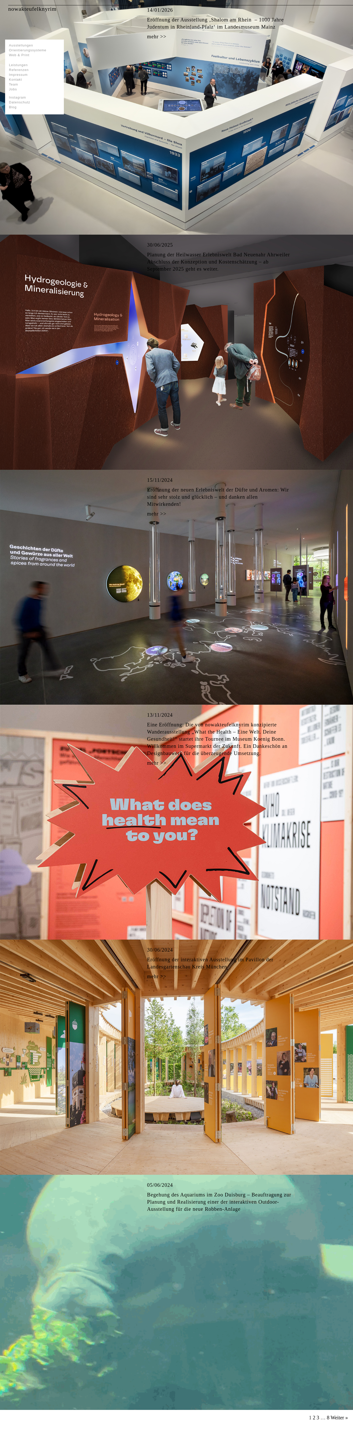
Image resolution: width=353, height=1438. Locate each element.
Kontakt (15, 79)
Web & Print (19, 55)
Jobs (13, 89)
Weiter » (339, 1417)
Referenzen (19, 70)
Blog (13, 107)
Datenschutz (19, 102)
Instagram (17, 97)
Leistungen (18, 65)
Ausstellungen (21, 45)
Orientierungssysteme (27, 50)
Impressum (18, 75)
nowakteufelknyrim (32, 9)
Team (13, 84)
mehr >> (157, 36)
